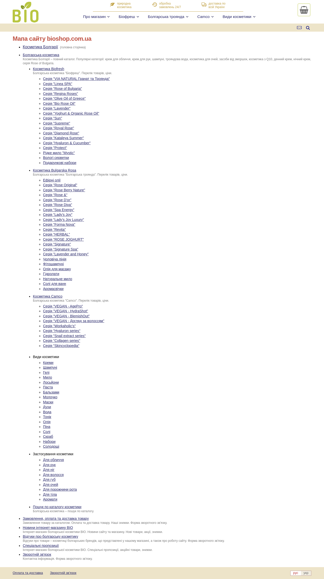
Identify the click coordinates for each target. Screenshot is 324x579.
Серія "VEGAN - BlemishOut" (66, 316)
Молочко (50, 397)
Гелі (46, 372)
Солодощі (51, 446)
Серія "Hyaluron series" (61, 331)
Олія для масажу (57, 269)
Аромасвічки (53, 289)
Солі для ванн (54, 284)
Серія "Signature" (57, 244)
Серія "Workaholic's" (59, 326)
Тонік (47, 417)
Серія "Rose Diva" (57, 205)
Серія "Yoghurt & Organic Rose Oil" (71, 113)
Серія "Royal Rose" (58, 128)
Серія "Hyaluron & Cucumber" (67, 143)
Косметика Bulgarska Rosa (54, 170)
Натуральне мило (57, 279)
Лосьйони (51, 382)
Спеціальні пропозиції (41, 546)
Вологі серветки (56, 158)
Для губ (49, 480)
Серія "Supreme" (56, 123)
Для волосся (53, 475)
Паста (48, 387)
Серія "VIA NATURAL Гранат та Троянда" (76, 79)
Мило (47, 377)
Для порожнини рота (60, 489)
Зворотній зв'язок (37, 554)
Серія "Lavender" (57, 108)
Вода (47, 412)
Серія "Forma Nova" (59, 224)
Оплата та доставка (28, 573)
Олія (47, 422)
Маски (48, 402)
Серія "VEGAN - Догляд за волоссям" (73, 321)
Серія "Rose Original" (60, 185)
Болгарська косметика (41, 55)
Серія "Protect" (55, 148)
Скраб (48, 437)
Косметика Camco (48, 296)
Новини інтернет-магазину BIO (48, 528)
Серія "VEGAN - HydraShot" (65, 311)
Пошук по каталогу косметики (57, 507)
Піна (46, 427)
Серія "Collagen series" (61, 341)
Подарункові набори (59, 163)
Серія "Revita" (54, 230)
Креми (48, 363)
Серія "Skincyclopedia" (61, 346)
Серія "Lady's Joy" (57, 215)
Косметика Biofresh (48, 69)
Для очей (50, 485)
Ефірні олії (51, 180)
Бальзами (51, 392)
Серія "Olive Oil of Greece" (64, 98)
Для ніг (48, 470)
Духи (47, 407)
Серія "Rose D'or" (57, 200)
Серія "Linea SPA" (57, 84)
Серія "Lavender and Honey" (66, 254)
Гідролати (51, 274)
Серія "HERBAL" (56, 234)
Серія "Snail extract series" (64, 336)
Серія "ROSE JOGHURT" (63, 239)
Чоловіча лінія (54, 259)
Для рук (49, 465)
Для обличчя (53, 460)
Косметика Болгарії (40, 47)
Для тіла (50, 494)
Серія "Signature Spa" (60, 249)
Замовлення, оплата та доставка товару (56, 518)
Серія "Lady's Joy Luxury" (63, 220)
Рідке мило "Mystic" (59, 153)
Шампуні (50, 367)
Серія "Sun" (52, 118)
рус (295, 573)
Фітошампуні (53, 264)
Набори (49, 442)
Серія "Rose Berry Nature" (64, 190)
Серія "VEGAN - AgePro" (63, 306)
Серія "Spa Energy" (58, 210)
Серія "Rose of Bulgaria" (62, 89)
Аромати (50, 499)
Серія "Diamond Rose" (61, 133)
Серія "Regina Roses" (60, 94)
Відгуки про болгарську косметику (50, 536)
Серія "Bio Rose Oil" (59, 103)
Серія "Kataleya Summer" (63, 138)
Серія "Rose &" (55, 195)
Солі (46, 432)
